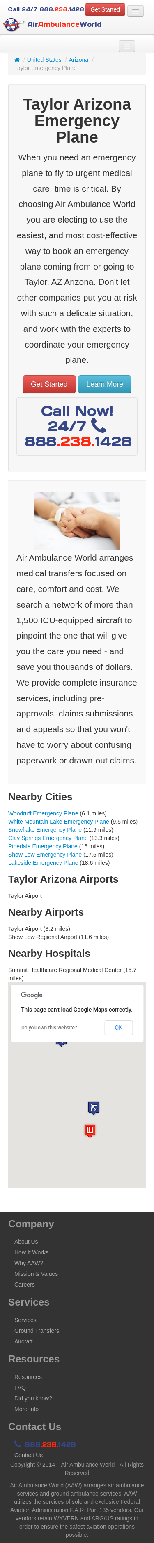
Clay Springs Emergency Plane (48, 838)
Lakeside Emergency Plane (43, 863)
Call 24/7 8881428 (46, 9)
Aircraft (23, 1341)
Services (25, 1320)
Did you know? (33, 1398)
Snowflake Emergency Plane (45, 830)
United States (44, 59)
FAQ (20, 1387)
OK (118, 1027)
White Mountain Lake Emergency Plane (58, 821)
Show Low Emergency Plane (45, 854)
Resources (28, 1377)
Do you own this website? (49, 1028)
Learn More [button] (104, 384)
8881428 (45, 1444)
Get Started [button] (105, 9)
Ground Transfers (36, 1330)
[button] (93, 1108)
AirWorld (52, 25)
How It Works (31, 1252)
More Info (26, 1409)
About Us (26, 1241)
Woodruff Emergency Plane (43, 813)
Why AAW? (28, 1263)
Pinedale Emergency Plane (43, 846)
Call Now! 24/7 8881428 (78, 426)
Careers (24, 1284)
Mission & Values (36, 1274)
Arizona (78, 59)
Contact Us (28, 1455)
